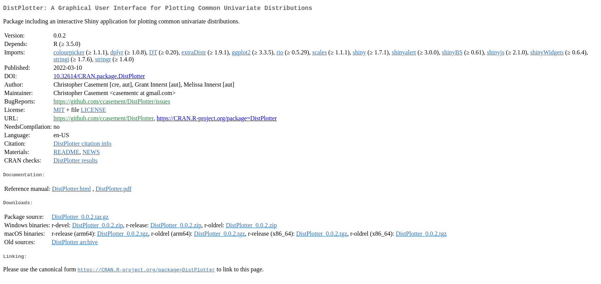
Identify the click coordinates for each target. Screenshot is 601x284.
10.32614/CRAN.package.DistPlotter (99, 77)
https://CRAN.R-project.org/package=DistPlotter (217, 120)
